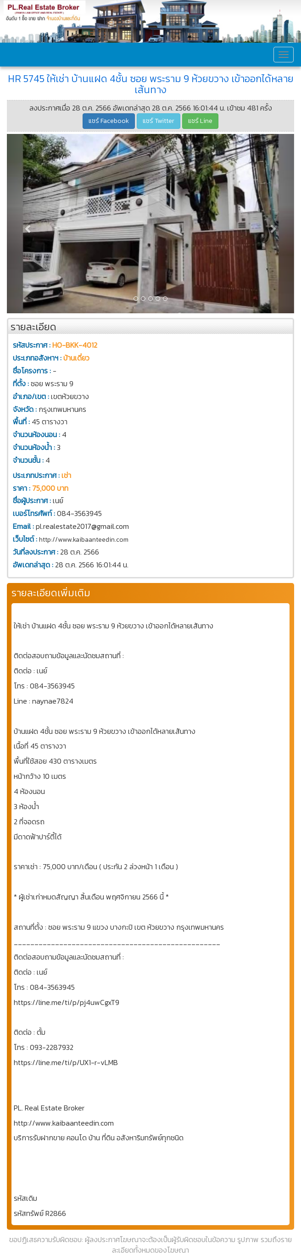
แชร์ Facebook (109, 121)
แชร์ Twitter (158, 121)
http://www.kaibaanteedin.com (83, 539)
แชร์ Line (200, 121)
